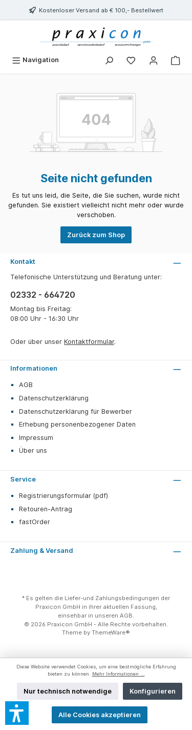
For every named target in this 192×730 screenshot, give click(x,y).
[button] (17, 713)
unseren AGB (114, 615)
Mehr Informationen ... (118, 674)
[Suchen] (109, 59)
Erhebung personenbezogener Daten (77, 424)
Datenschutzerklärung (54, 398)
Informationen (33, 368)
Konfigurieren (153, 691)
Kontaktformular (89, 341)
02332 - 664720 (42, 295)
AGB (26, 385)
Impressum (36, 437)
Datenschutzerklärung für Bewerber (75, 411)
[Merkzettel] (131, 59)
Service (23, 479)
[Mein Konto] (153, 59)
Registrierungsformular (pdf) (63, 496)
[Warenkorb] (175, 59)
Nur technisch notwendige (68, 691)
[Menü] (35, 59)
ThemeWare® (111, 632)
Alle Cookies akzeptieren (99, 715)
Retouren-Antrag (45, 509)
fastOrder (34, 522)
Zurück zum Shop (96, 235)
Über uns (33, 450)
